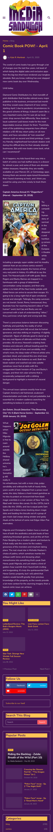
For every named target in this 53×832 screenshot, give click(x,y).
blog (12, 41)
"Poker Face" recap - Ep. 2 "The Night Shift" (35, 785)
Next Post (44, 669)
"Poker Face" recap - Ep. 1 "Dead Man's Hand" (35, 799)
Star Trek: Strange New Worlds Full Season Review (13, 656)
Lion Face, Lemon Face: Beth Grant (38, 625)
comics (26, 829)
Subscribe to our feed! (15, 703)
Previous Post (10, 669)
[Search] (21, 722)
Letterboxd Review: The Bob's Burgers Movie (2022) (14, 626)
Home (5, 41)
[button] (4, 17)
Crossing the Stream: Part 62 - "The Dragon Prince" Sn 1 (34, 772)
